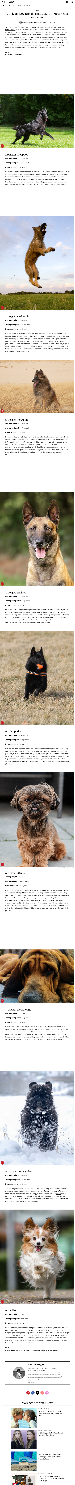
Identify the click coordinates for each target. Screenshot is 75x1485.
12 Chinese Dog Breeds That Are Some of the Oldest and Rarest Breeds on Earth (32, 1350)
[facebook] (33, 1393)
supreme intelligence (17, 40)
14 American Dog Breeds (13, 55)
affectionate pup (40, 177)
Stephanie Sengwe (31, 22)
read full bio (31, 1382)
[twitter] (37, 1393)
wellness (27, 5)
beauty (11, 5)
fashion (3, 5)
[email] (47, 1393)
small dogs (50, 898)
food (19, 5)
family (37, 10)
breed (58, 1194)
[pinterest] (2, 146)
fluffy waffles (10, 30)
